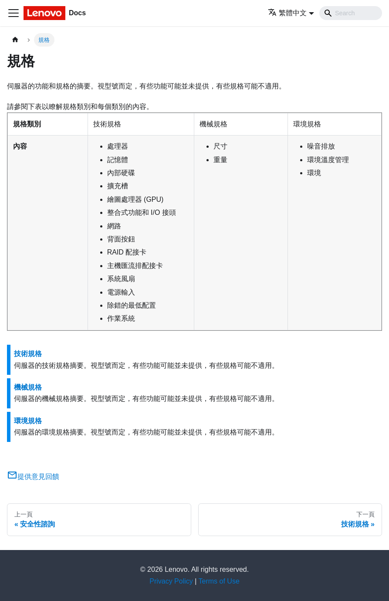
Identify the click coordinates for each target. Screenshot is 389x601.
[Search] (350, 13)
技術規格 (28, 353)
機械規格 (28, 387)
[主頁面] (15, 40)
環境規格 (28, 420)
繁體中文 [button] (287, 13)
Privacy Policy (171, 581)
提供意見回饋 (33, 476)
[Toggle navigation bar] (13, 13)
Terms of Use (219, 581)
